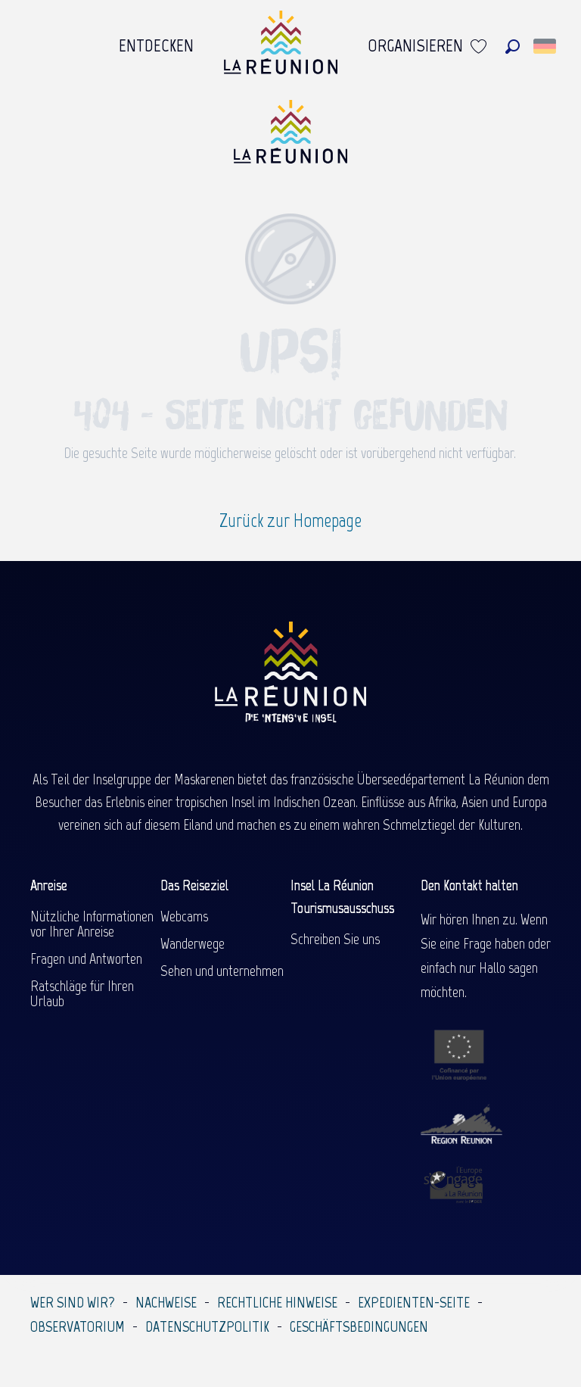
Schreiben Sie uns (335, 938)
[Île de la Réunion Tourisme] (290, 137)
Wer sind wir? (72, 1302)
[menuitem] (156, 46)
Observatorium (77, 1326)
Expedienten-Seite (414, 1302)
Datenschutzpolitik (207, 1326)
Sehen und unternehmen (222, 970)
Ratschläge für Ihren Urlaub (82, 993)
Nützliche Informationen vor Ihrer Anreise (92, 924)
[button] (512, 46)
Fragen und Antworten (86, 958)
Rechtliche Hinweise (277, 1302)
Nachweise (166, 1302)
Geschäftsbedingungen (359, 1326)
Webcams (184, 916)
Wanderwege (192, 943)
